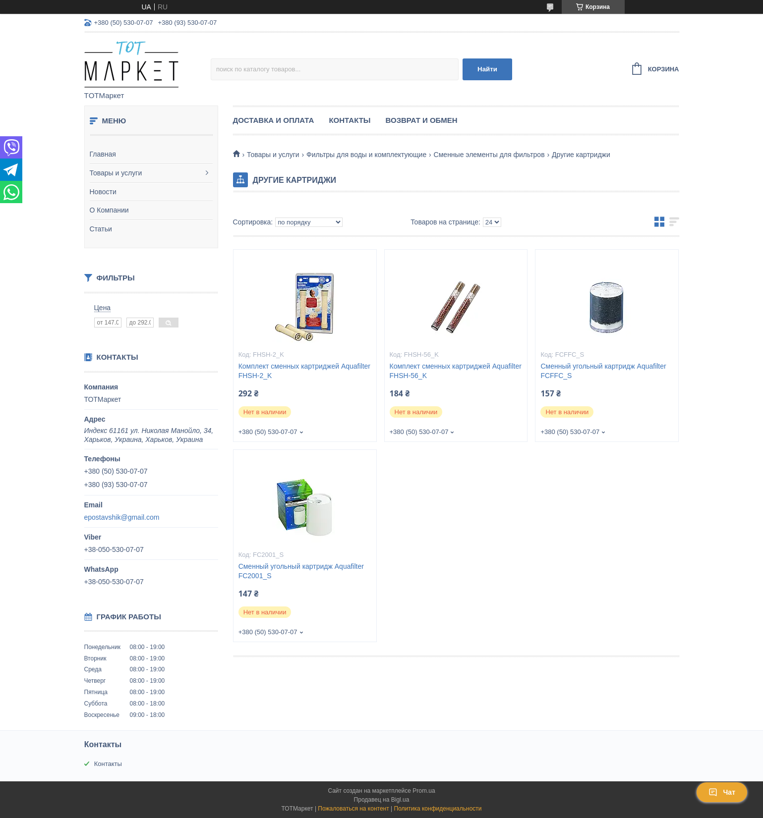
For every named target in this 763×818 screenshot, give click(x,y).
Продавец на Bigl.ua (382, 799)
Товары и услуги (116, 173)
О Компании (109, 210)
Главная (103, 154)
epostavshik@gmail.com (122, 517)
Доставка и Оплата (273, 120)
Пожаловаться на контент (353, 808)
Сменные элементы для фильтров (489, 155)
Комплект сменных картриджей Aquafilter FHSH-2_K (304, 371)
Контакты (349, 120)
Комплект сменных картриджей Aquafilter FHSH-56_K (456, 371)
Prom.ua (423, 790)
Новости (103, 192)
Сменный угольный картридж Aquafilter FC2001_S (301, 571)
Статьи (101, 229)
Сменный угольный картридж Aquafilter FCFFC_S (603, 371)
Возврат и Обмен (422, 120)
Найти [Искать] (487, 69)
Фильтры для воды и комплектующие (366, 155)
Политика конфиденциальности (438, 808)
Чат (721, 792)
